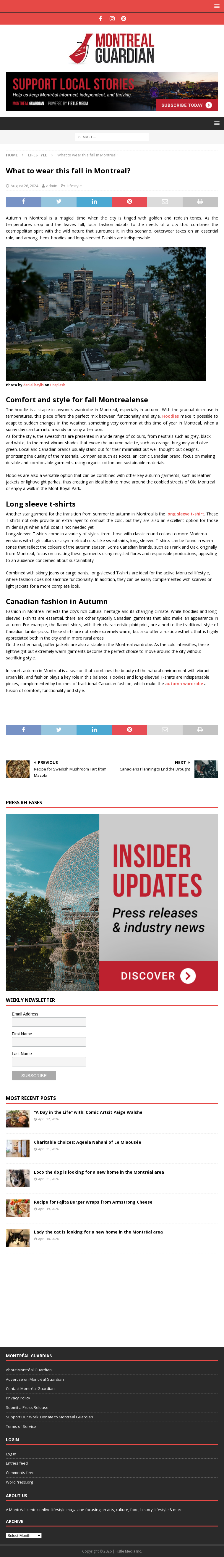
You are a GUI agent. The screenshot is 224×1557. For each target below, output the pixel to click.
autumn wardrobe (184, 683)
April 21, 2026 (48, 1149)
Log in (11, 1454)
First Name (22, 1033)
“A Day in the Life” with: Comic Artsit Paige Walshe (88, 1112)
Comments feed (20, 1472)
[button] (216, 6)
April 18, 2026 (48, 1238)
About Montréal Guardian (29, 1369)
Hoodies (170, 416)
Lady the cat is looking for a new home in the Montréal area (98, 1232)
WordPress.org (19, 1482)
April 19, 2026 (48, 1209)
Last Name (22, 1053)
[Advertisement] (50, 1296)
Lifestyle (74, 185)
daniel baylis (33, 384)
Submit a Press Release (27, 1407)
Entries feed (17, 1463)
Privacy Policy (18, 1398)
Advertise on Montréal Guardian (35, 1379)
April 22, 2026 (48, 1119)
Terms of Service (21, 1426)
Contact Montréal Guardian (30, 1388)
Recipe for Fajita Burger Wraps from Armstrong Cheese (93, 1202)
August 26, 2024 (24, 185)
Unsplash (57, 384)
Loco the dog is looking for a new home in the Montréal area (99, 1172)
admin (51, 185)
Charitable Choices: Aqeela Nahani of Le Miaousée (87, 1142)
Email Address (25, 1014)
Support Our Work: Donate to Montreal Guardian (49, 1417)
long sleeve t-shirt (185, 514)
